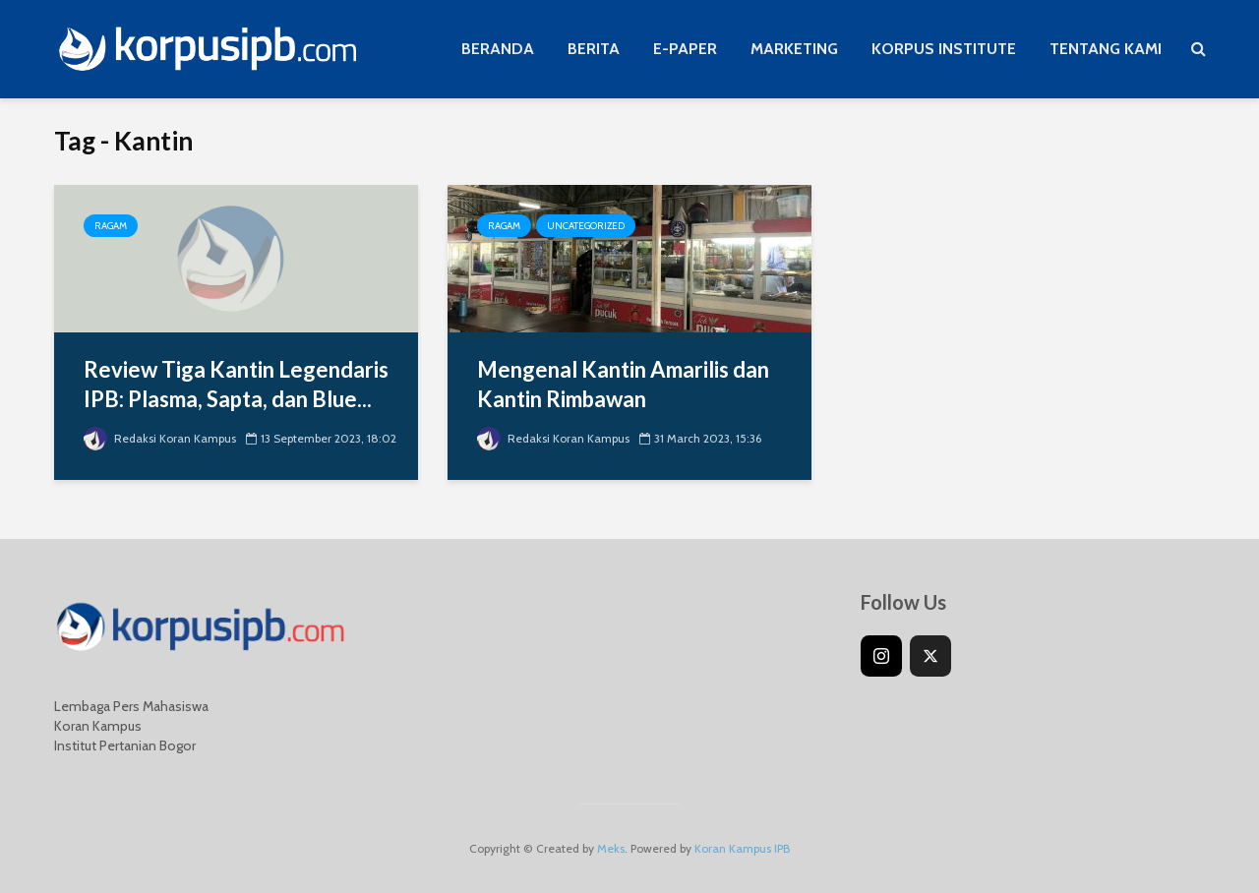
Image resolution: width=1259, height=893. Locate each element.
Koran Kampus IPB (742, 848)
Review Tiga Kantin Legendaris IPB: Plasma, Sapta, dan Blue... (236, 384)
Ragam (110, 225)
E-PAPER (685, 48)
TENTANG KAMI (1105, 48)
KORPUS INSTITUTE (943, 48)
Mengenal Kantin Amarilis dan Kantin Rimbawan (623, 384)
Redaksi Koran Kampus (160, 438)
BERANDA (497, 48)
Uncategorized (586, 225)
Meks (611, 848)
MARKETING (794, 48)
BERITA (594, 48)
